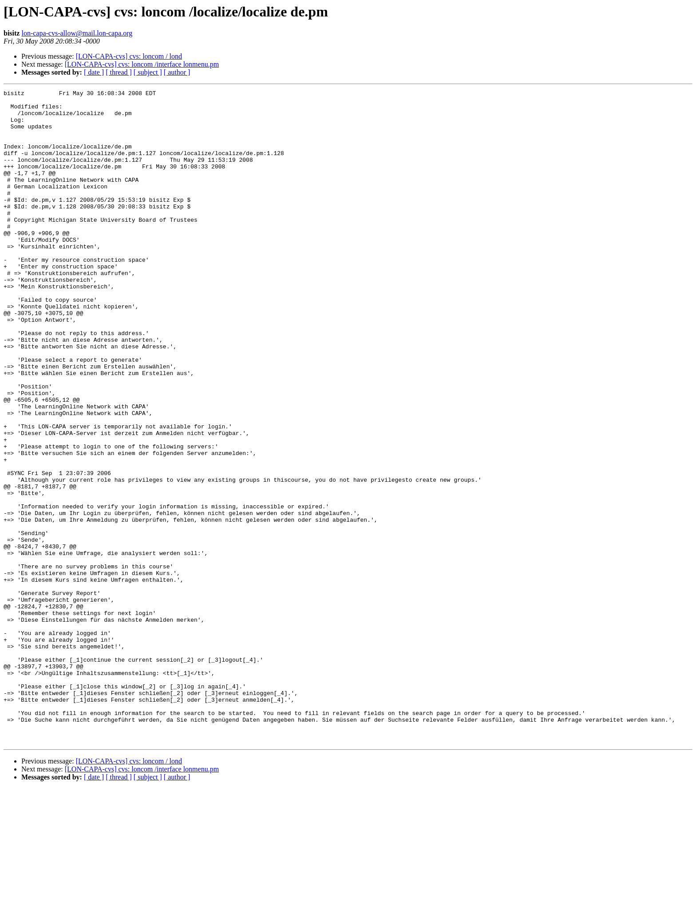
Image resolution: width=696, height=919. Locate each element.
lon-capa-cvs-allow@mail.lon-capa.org (76, 33)
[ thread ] (119, 72)
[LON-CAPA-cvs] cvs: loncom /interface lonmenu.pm (142, 64)
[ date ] (94, 72)
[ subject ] (148, 72)
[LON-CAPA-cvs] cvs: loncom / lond (129, 56)
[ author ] (177, 72)
